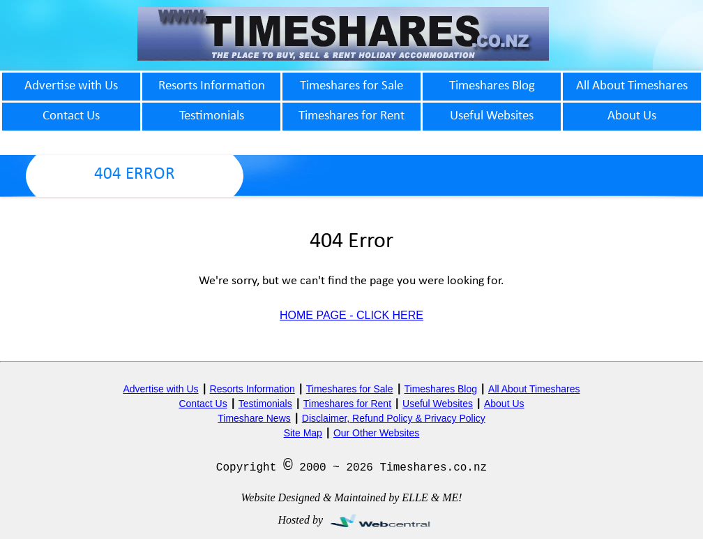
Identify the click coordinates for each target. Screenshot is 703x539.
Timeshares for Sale (349, 388)
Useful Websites (437, 403)
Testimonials (265, 403)
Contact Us (203, 403)
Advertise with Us (160, 388)
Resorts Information (252, 388)
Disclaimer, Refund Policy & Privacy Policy (393, 418)
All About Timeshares (534, 388)
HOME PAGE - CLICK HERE (351, 315)
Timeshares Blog (441, 388)
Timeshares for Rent (347, 403)
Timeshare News (254, 418)
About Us (504, 403)
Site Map (303, 432)
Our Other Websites (376, 432)
